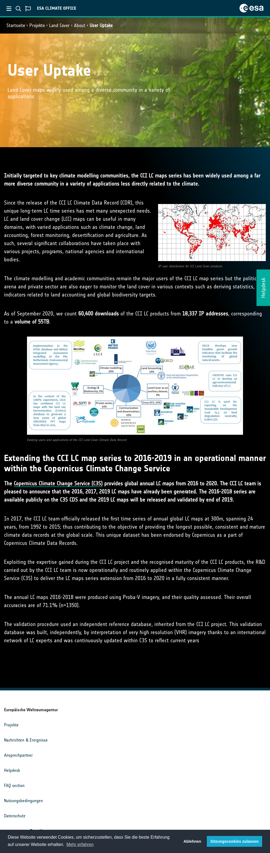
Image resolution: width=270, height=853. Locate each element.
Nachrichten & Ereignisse (26, 740)
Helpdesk (12, 770)
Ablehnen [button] (192, 841)
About (79, 25)
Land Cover (59, 25)
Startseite (15, 25)
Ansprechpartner (18, 755)
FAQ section (14, 785)
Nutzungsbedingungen (23, 800)
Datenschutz (14, 815)
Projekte (37, 25)
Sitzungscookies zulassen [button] (234, 841)
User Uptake (101, 25)
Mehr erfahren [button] (80, 844)
